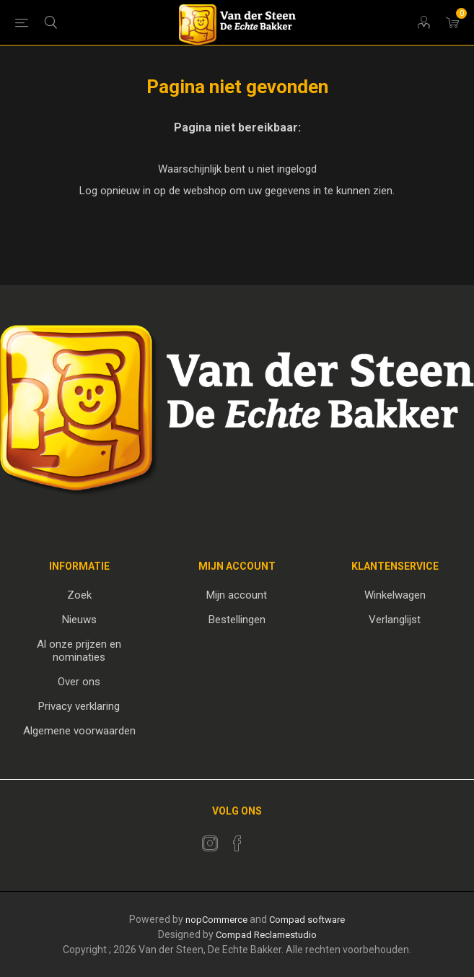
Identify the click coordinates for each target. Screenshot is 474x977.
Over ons (79, 681)
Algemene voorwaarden (79, 730)
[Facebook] (237, 843)
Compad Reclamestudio (266, 934)
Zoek (79, 595)
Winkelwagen (395, 595)
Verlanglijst (395, 619)
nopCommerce (216, 919)
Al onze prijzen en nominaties (79, 651)
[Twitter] (209, 843)
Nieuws (79, 619)
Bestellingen (237, 619)
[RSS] (264, 839)
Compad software (307, 919)
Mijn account (236, 595)
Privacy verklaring (79, 706)
